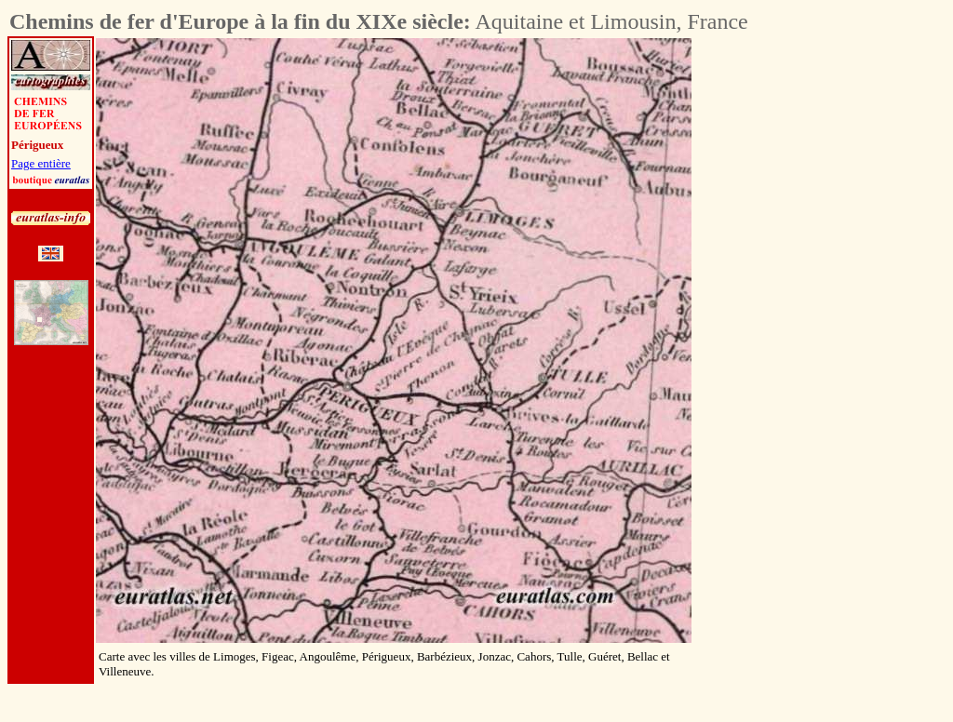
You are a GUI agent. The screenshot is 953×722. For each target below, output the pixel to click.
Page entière (41, 163)
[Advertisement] (794, 317)
